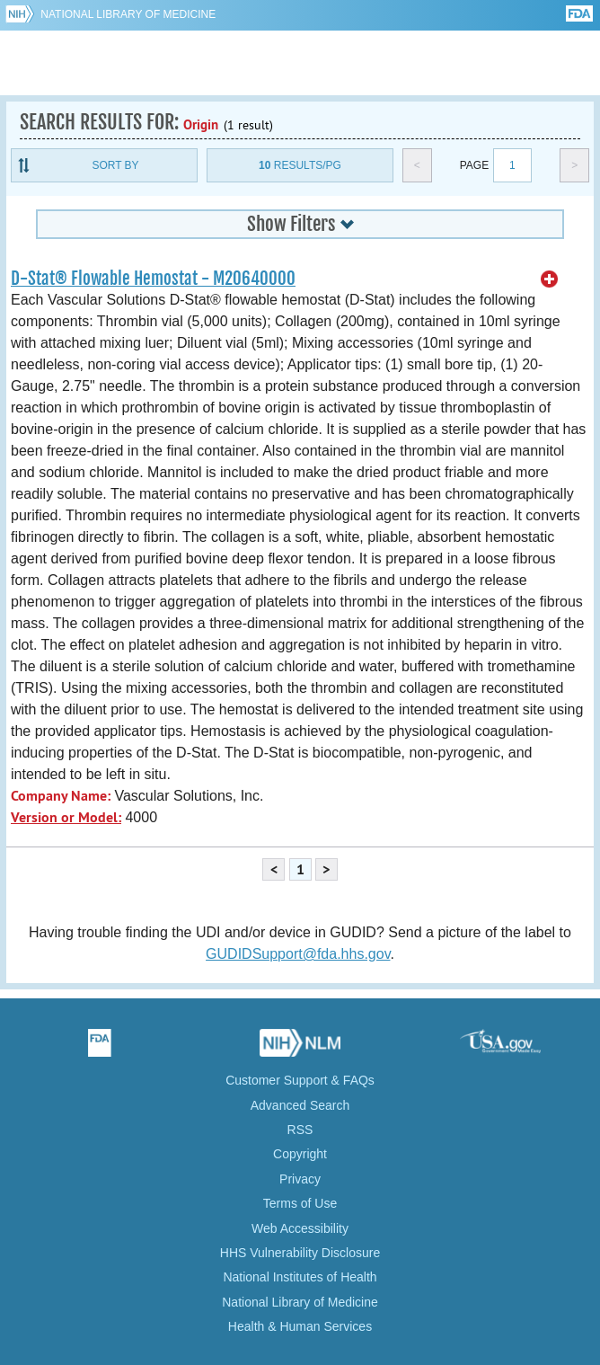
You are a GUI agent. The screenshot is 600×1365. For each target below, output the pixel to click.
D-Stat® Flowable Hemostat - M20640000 (153, 278)
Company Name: (60, 795)
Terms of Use (300, 1203)
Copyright (300, 1154)
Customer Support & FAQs (300, 1080)
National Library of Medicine (128, 14)
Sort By (115, 165)
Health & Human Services (300, 1326)
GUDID (300, 63)
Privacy (300, 1179)
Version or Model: (66, 817)
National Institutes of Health (299, 1277)
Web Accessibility (300, 1228)
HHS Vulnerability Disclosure (300, 1252)
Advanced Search (300, 1105)
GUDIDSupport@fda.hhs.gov (298, 954)
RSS (300, 1129)
